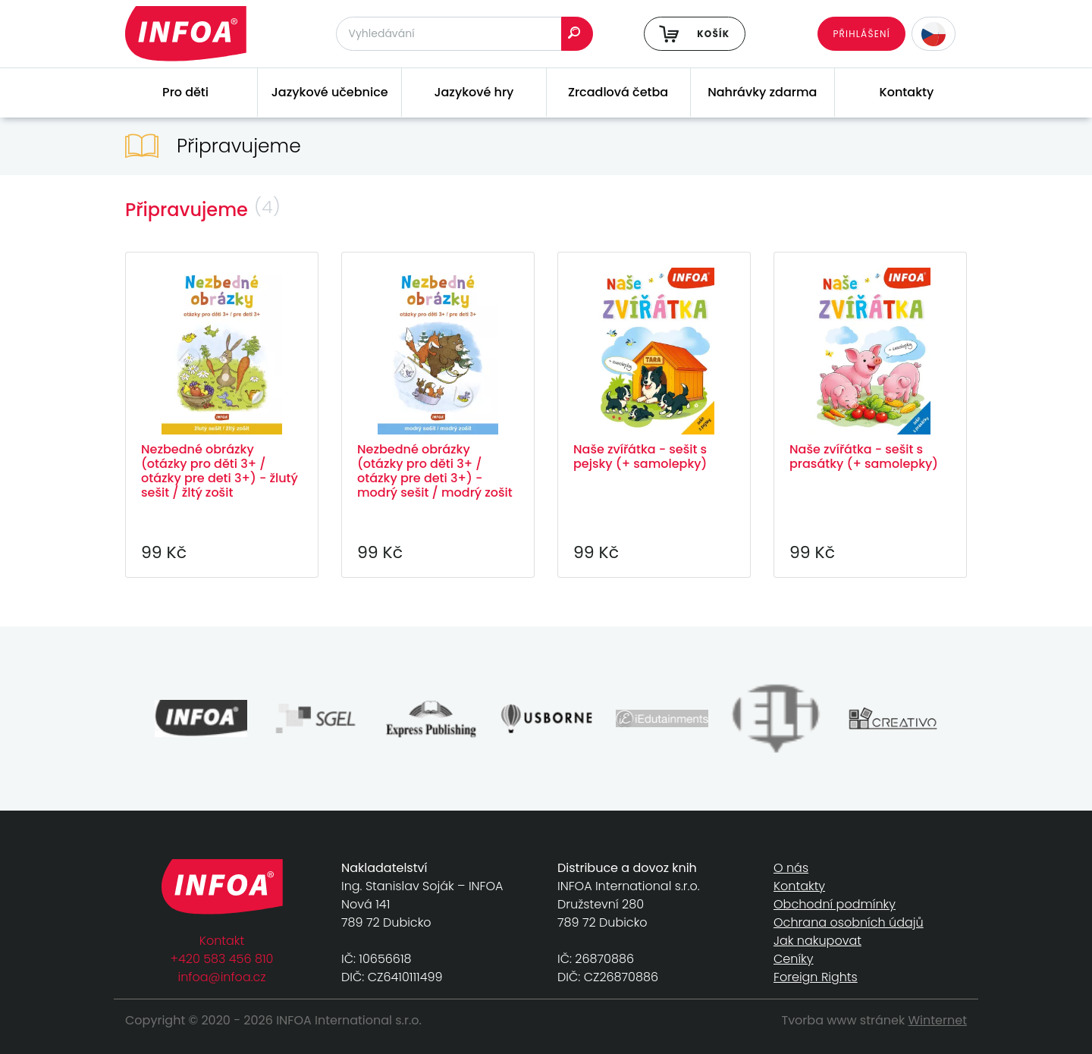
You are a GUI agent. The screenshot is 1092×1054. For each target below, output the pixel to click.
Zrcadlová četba (618, 92)
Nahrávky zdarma (762, 92)
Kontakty (907, 92)
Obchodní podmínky (835, 904)
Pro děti (185, 92)
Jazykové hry (473, 92)
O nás (791, 868)
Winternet (938, 1020)
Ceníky (793, 959)
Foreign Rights (816, 977)
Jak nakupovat (817, 940)
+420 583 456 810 (222, 959)
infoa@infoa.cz (222, 977)
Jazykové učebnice (329, 92)
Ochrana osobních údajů (849, 922)
